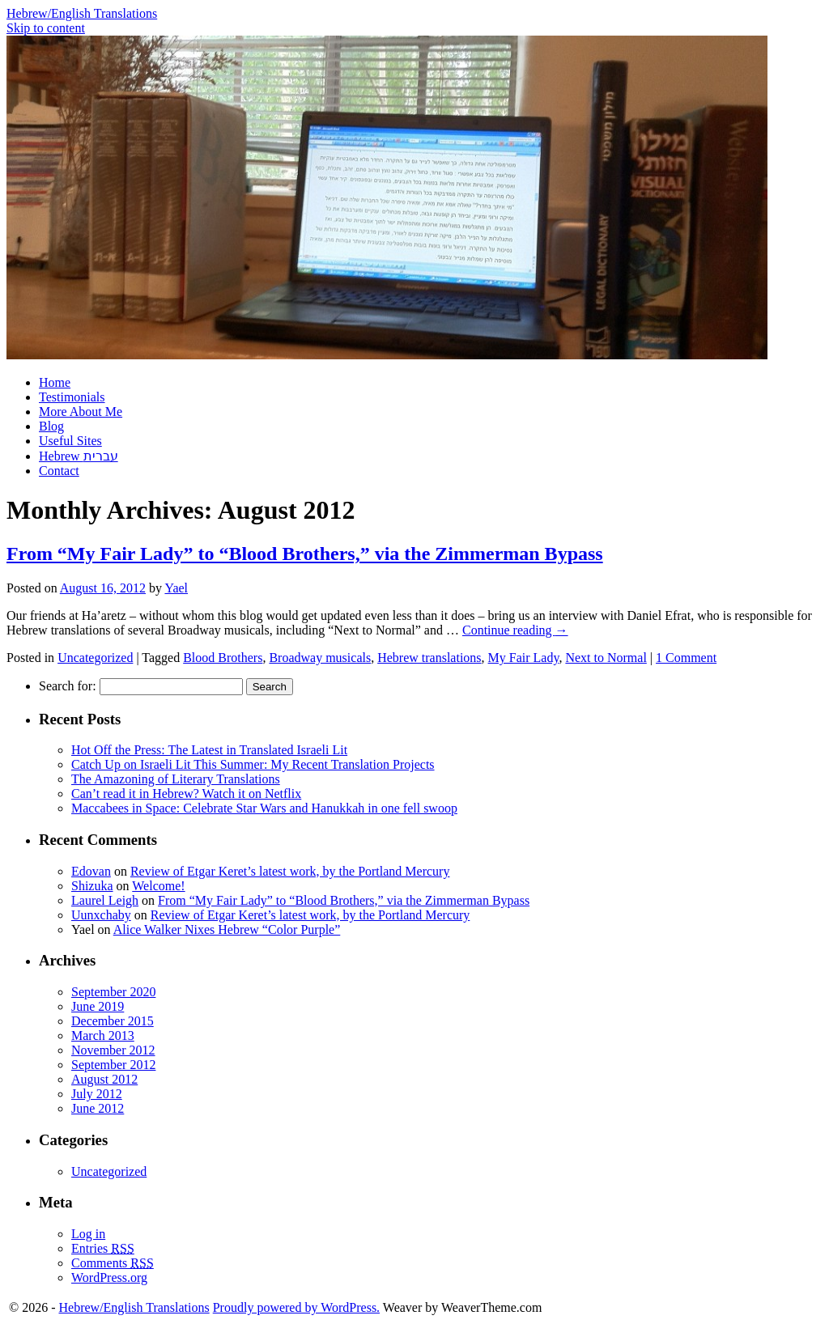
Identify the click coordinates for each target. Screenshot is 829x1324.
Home (54, 382)
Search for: (67, 686)
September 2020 (113, 992)
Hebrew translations (429, 657)
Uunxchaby (101, 915)
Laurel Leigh (104, 900)
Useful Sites (70, 441)
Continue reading (515, 630)
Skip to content (45, 28)
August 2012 (104, 1079)
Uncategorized (95, 657)
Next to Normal (605, 657)
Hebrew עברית (78, 456)
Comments (112, 1263)
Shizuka (92, 886)
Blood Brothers (222, 657)
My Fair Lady (523, 657)
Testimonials (72, 397)
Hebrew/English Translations (81, 13)
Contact (59, 470)
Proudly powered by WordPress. (296, 1307)
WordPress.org (109, 1277)
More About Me (80, 411)
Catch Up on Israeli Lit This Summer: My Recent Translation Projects (253, 764)
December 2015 (112, 1021)
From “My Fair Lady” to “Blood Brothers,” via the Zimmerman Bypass (304, 553)
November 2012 (113, 1050)
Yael (176, 588)
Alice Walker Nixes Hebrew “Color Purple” (227, 929)
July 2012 (96, 1094)
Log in (88, 1234)
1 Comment (686, 657)
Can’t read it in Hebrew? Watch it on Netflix (186, 793)
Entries (102, 1248)
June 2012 (97, 1108)
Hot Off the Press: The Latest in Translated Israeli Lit (209, 750)
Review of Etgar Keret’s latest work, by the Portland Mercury (290, 871)
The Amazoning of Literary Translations (175, 779)
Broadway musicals (320, 657)
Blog (51, 426)
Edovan (91, 871)
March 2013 (102, 1035)
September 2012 (113, 1065)
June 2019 (97, 1006)
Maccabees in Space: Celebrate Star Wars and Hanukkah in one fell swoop (264, 808)
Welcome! (158, 886)
